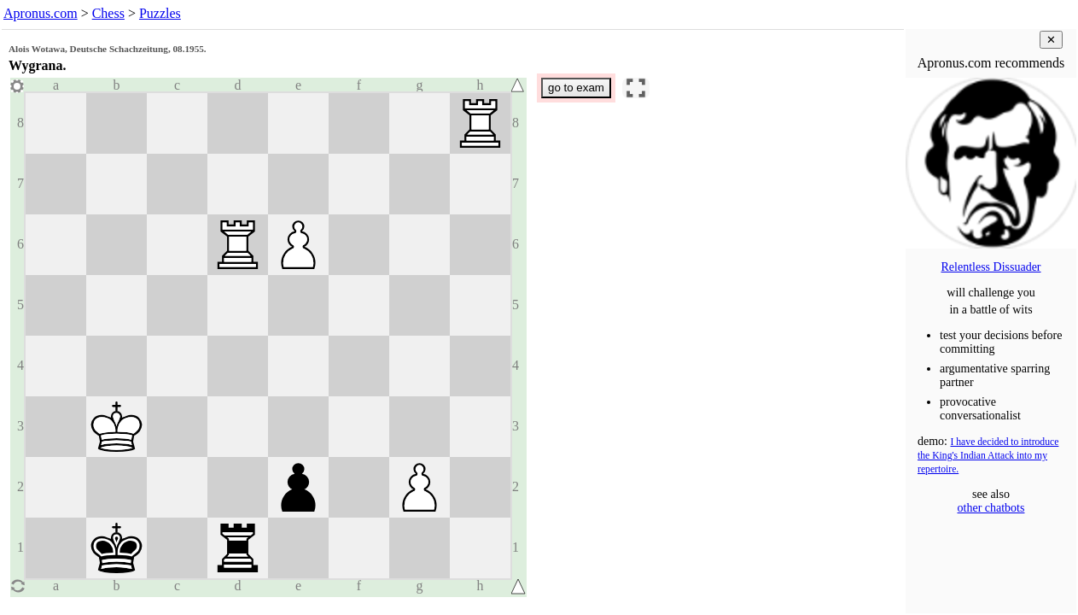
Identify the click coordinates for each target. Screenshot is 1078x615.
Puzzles (160, 13)
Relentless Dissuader (990, 267)
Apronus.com (40, 13)
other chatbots (991, 507)
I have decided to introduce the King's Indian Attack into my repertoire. (988, 455)
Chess (108, 13)
